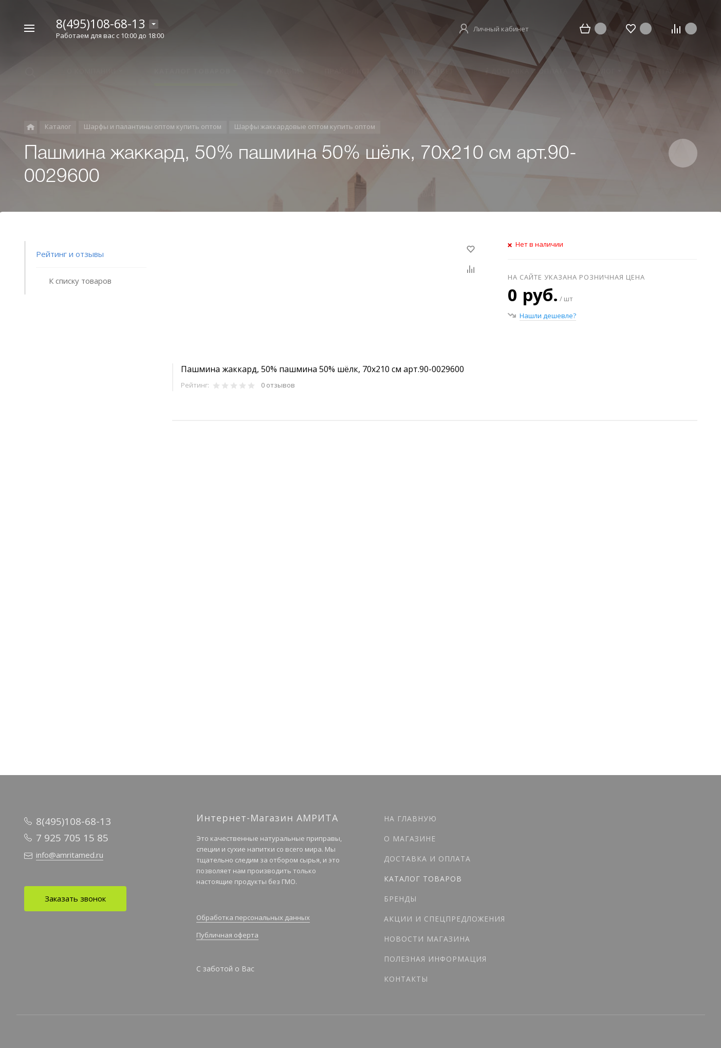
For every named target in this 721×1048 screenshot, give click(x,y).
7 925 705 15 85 (72, 837)
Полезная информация (435, 959)
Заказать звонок (75, 898)
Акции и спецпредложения (444, 919)
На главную (410, 818)
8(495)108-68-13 (100, 23)
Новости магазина (427, 939)
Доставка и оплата (427, 858)
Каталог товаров (423, 879)
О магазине (410, 838)
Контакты (406, 979)
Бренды (400, 899)
